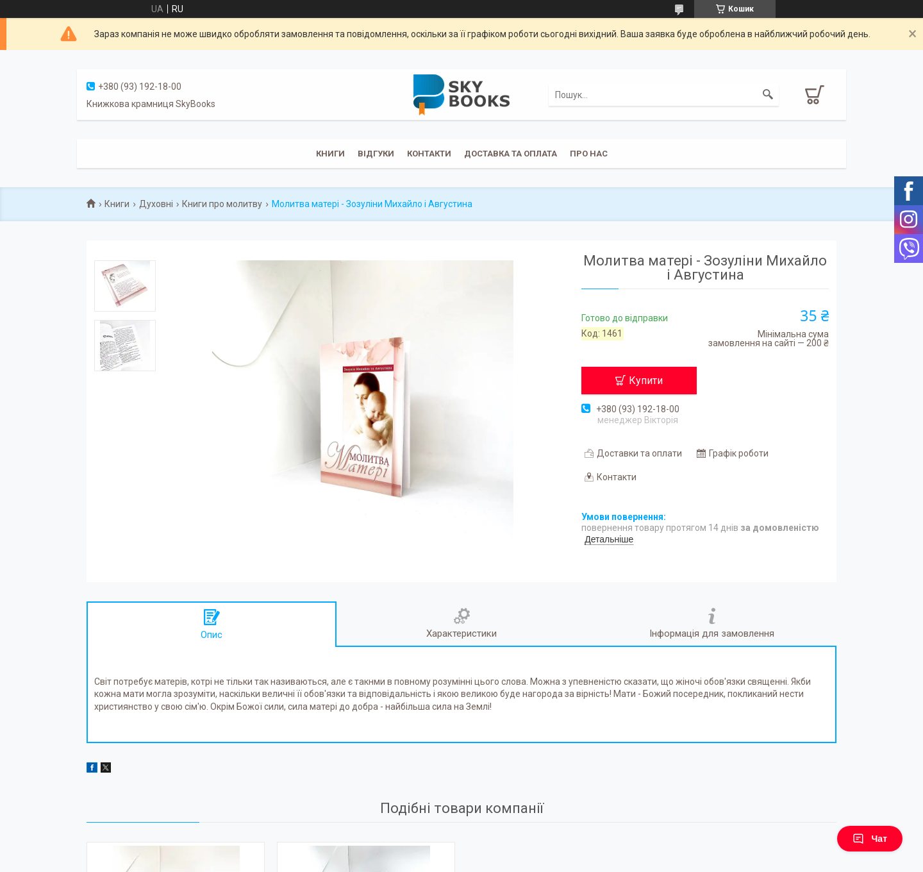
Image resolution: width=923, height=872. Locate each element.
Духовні (156, 204)
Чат (869, 838)
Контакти (429, 153)
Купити (646, 380)
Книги (330, 153)
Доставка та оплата (510, 153)
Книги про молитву (222, 204)
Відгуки (376, 153)
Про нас (589, 153)
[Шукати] (768, 95)
